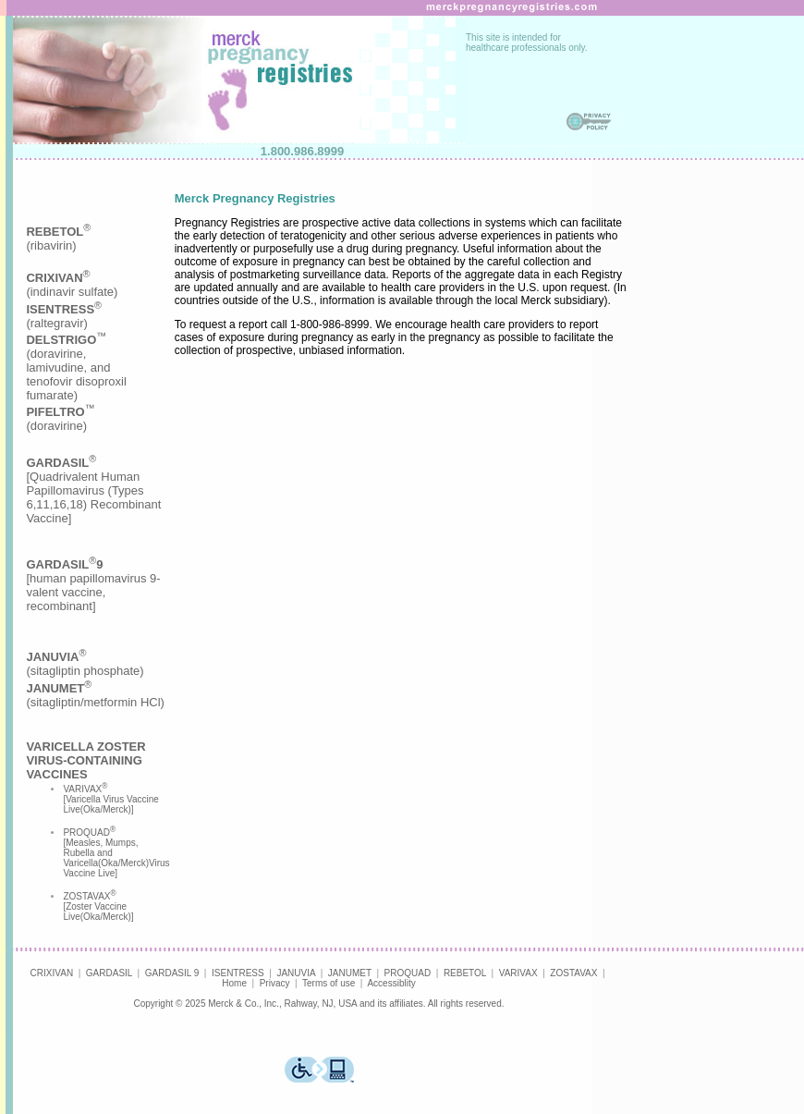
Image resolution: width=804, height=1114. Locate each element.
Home (234, 983)
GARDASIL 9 (172, 973)
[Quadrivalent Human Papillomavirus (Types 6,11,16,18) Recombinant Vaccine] (93, 490)
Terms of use (328, 983)
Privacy (275, 983)
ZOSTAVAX (573, 973)
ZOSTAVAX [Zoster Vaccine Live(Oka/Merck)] (98, 906)
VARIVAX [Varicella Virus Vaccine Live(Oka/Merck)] (110, 799)
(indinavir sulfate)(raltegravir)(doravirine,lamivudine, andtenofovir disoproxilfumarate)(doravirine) (76, 352)
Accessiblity (391, 983)
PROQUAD (408, 973)
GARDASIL (109, 973)
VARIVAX (518, 973)
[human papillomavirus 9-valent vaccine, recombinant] (93, 585)
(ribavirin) (58, 238)
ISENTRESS (238, 973)
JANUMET (350, 973)
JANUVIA (295, 973)
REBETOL (465, 973)
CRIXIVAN (52, 973)
